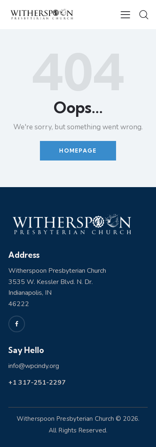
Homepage (78, 150)
